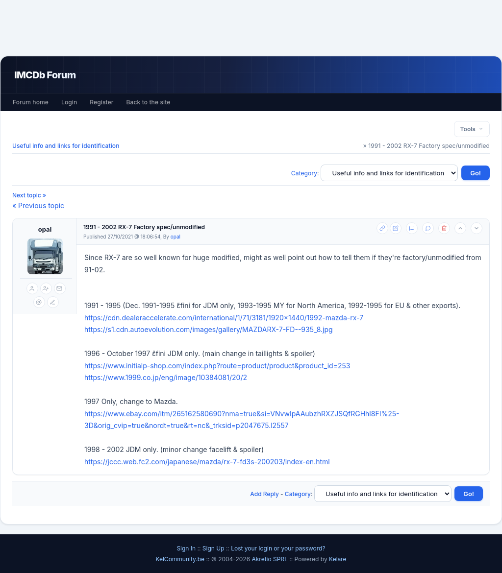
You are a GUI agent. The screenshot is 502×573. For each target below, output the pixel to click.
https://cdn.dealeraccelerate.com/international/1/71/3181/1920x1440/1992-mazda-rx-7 (223, 317)
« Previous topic (38, 205)
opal (44, 229)
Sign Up (213, 548)
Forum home (31, 102)
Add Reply (264, 494)
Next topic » (29, 195)
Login (69, 102)
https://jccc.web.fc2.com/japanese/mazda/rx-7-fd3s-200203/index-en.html (207, 461)
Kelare (338, 559)
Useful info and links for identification (66, 145)
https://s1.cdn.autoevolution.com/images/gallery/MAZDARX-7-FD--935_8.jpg (208, 329)
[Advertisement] (251, 28)
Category (304, 173)
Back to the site (148, 102)
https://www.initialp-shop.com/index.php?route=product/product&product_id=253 (217, 365)
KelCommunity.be (180, 559)
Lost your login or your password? (278, 548)
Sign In (186, 548)
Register (101, 102)
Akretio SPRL (270, 559)
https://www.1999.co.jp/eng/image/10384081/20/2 (165, 377)
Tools (471, 129)
